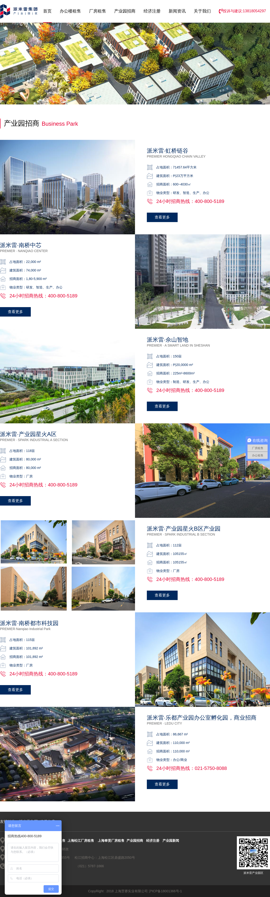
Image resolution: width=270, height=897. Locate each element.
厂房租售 (97, 11)
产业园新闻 (170, 840)
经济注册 (152, 11)
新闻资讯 (177, 11)
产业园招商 (124, 11)
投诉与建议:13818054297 (242, 11)
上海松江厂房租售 (81, 840)
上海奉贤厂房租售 (111, 840)
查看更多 (162, 217)
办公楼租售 (70, 11)
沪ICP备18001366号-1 (165, 891)
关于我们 (202, 11)
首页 (47, 11)
